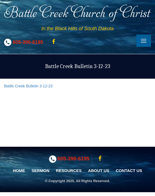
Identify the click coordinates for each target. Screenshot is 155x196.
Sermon (40, 170)
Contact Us (129, 170)
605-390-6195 (28, 42)
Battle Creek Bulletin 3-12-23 (28, 86)
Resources (69, 170)
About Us (98, 170)
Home (19, 170)
